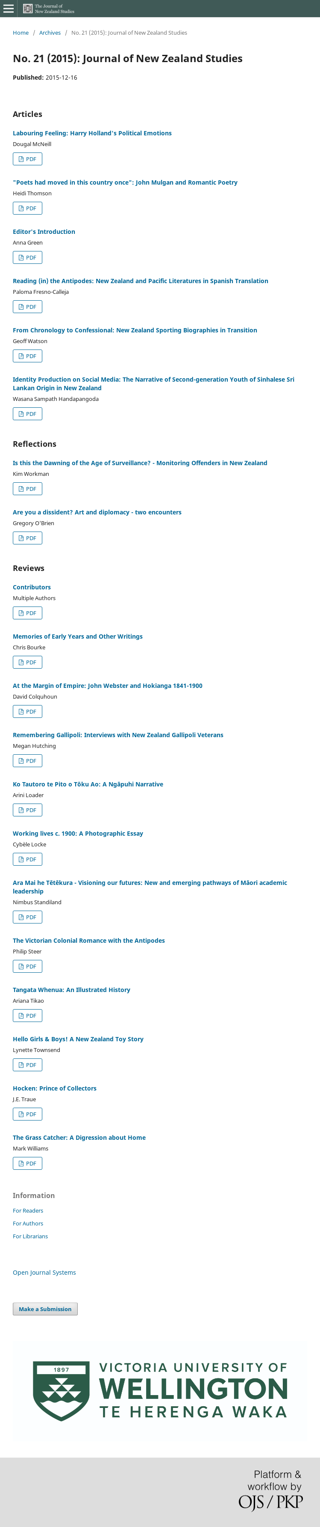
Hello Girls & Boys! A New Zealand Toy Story (78, 1039)
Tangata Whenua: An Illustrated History (71, 990)
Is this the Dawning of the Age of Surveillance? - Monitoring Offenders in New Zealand (140, 463)
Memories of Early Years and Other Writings (78, 636)
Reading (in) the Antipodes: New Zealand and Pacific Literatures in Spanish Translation (140, 281)
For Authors (28, 1223)
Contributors (32, 587)
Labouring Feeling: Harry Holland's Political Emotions (92, 133)
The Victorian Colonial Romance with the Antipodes (89, 940)
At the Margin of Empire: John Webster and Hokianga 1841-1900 (108, 685)
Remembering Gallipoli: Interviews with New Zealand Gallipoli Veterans (118, 735)
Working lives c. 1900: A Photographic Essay (78, 833)
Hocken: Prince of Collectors (55, 1088)
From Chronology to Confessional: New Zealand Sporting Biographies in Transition (135, 330)
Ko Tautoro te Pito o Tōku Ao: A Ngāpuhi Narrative (88, 784)
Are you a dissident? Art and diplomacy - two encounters (97, 512)
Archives (50, 32)
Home (21, 32)
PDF (30, 159)
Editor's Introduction (44, 231)
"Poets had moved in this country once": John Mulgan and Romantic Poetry (125, 182)
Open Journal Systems (44, 1272)
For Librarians (30, 1236)
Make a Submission (45, 1309)
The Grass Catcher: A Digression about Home (79, 1137)
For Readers (28, 1210)
